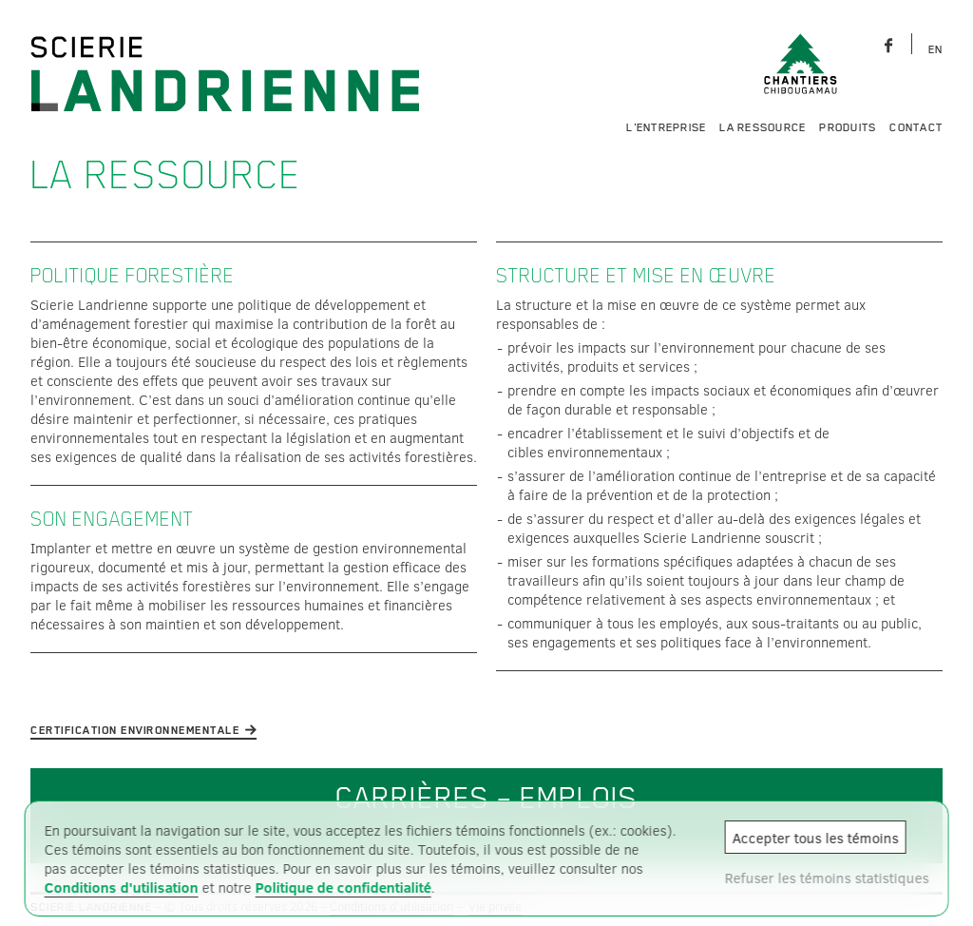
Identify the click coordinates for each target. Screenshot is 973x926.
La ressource (762, 127)
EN (936, 49)
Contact (916, 127)
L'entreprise (666, 127)
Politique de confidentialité (343, 887)
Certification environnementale (134, 730)
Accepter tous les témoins (815, 837)
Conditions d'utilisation (122, 887)
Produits (847, 127)
